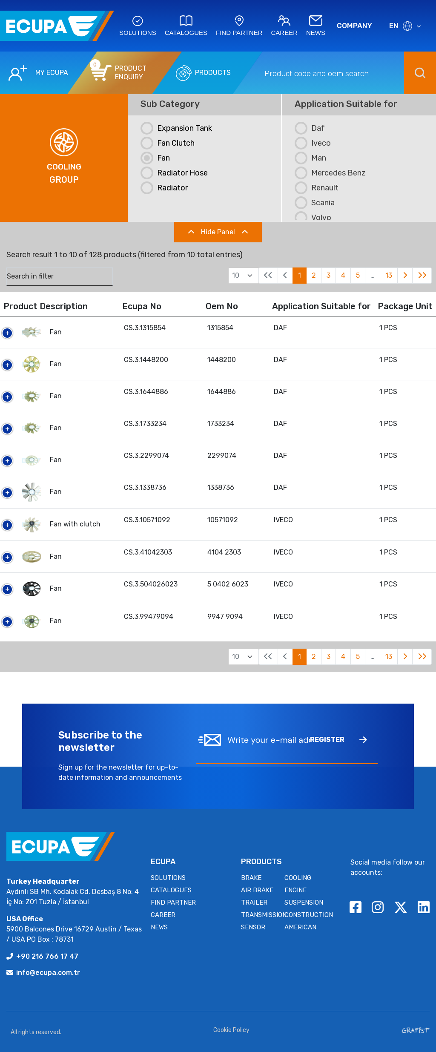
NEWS (159, 927)
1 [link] (299, 275)
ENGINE (295, 890)
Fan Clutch (168, 143)
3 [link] (328, 275)
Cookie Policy (231, 1030)
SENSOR (253, 927)
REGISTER (338, 740)
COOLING (297, 878)
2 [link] (314, 275)
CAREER (163, 915)
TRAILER (254, 902)
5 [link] (358, 275)
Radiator (164, 187)
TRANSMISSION (264, 915)
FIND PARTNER (173, 902)
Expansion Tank (176, 128)
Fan (155, 158)
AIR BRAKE (257, 890)
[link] (405, 275)
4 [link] (343, 275)
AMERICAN (300, 927)
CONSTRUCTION (308, 915)
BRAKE (251, 878)
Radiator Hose (174, 173)
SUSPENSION (303, 902)
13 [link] (388, 275)
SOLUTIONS (168, 878)
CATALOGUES (171, 890)
